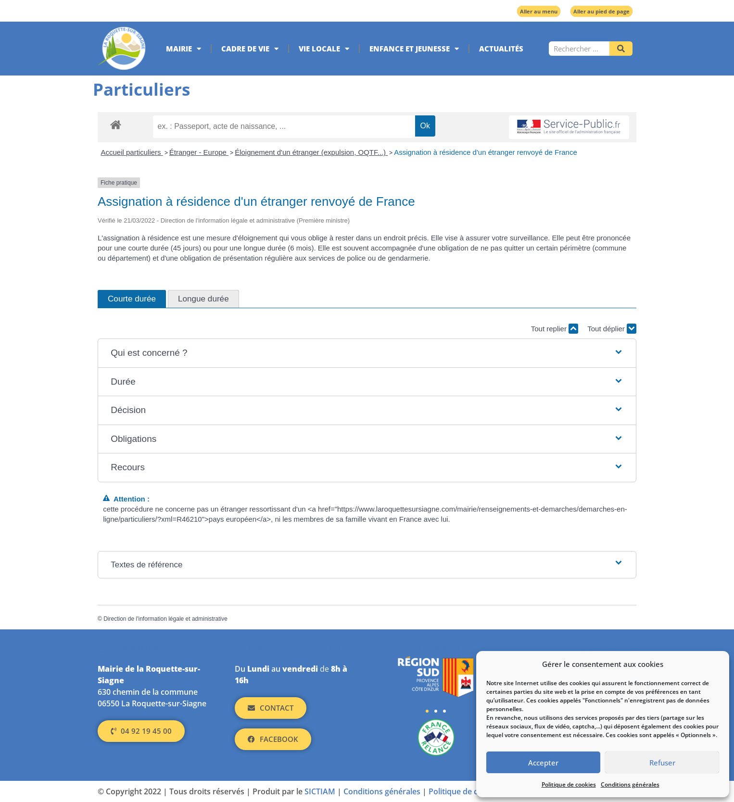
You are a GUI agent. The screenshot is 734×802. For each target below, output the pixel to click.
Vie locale (324, 48)
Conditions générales (630, 784)
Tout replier (554, 329)
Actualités (501, 48)
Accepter (543, 762)
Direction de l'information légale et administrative (165, 618)
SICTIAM (319, 791)
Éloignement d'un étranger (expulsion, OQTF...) (311, 152)
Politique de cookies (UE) (474, 791)
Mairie (183, 48)
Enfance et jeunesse (414, 48)
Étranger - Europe (198, 152)
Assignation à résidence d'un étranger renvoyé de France (485, 152)
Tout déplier (611, 329)
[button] (367, 353)
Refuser (662, 762)
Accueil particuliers (132, 152)
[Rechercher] (621, 48)
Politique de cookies (569, 784)
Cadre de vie (249, 48)
